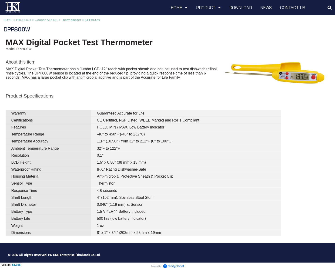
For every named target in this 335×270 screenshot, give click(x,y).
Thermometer (71, 20)
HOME (7, 20)
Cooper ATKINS (46, 20)
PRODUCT (23, 20)
